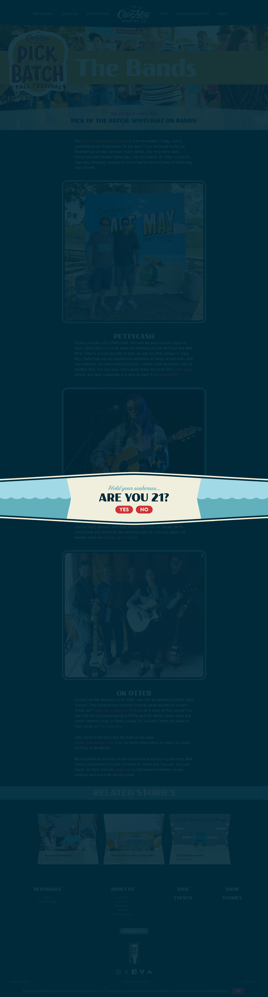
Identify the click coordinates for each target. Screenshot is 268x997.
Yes (124, 509)
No (144, 509)
